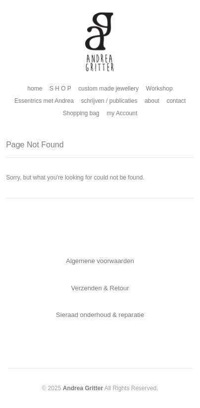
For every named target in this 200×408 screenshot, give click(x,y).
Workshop (159, 88)
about (152, 100)
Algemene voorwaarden (100, 261)
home (34, 88)
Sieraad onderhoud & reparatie (100, 314)
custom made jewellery (108, 88)
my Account (121, 113)
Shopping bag (81, 113)
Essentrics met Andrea (44, 100)
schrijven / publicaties (109, 100)
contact (176, 100)
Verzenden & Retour (100, 288)
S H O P (60, 88)
